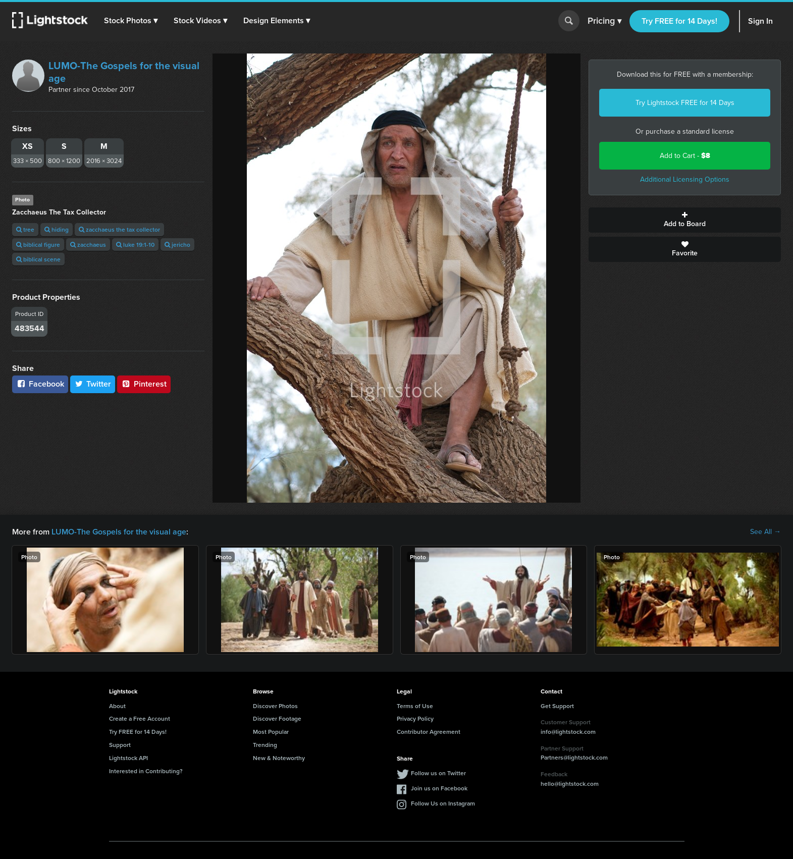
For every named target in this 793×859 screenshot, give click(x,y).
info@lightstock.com (568, 731)
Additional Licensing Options (684, 179)
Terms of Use (415, 706)
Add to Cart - (685, 155)
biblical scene (38, 259)
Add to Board (685, 220)
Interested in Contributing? (146, 771)
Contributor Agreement (428, 731)
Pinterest (144, 384)
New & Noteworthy (279, 758)
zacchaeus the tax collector (119, 229)
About (117, 706)
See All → (765, 532)
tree (25, 229)
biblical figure (38, 244)
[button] (130, 20)
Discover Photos (275, 706)
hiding (56, 229)
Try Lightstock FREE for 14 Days (685, 102)
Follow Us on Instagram (443, 803)
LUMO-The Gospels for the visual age (123, 72)
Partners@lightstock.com (574, 757)
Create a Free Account (139, 718)
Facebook (40, 384)
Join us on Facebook (439, 788)
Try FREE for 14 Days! (679, 21)
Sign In (760, 21)
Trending (265, 744)
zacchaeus (88, 244)
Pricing (604, 21)
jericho (177, 244)
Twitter (93, 384)
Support (120, 744)
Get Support (557, 706)
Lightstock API (128, 758)
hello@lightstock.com (570, 783)
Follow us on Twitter (438, 773)
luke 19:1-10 (135, 244)
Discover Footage (277, 718)
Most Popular (271, 731)
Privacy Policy (415, 718)
